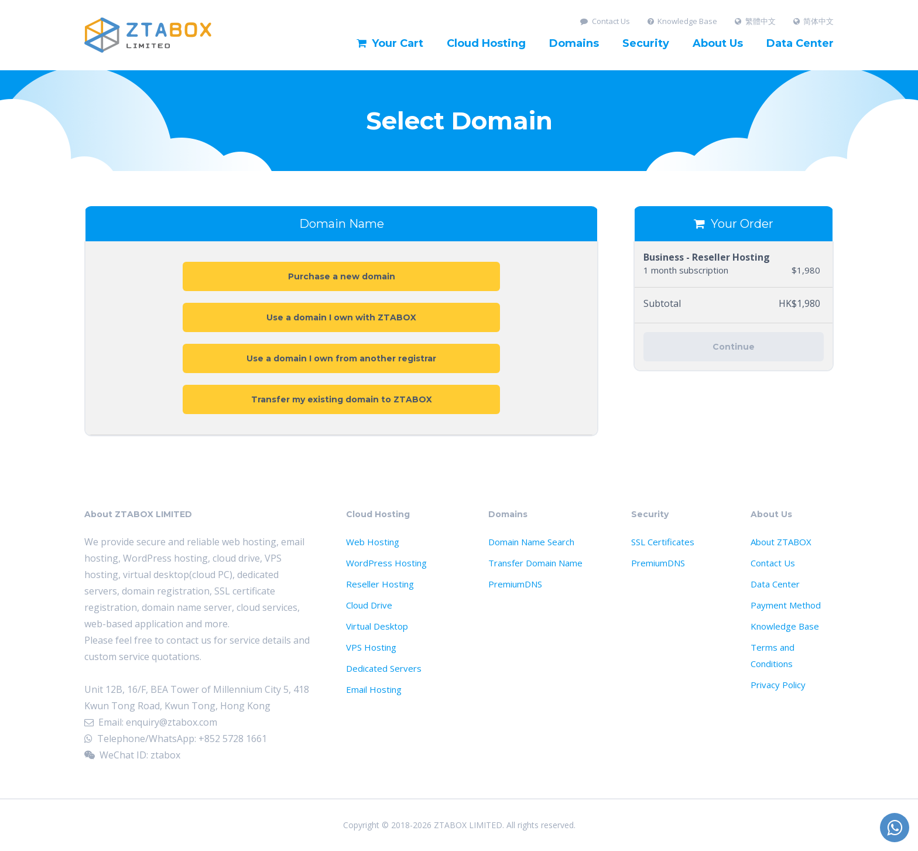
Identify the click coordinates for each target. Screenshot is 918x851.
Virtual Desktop (377, 626)
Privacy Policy (778, 685)
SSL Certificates (662, 542)
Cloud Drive (369, 605)
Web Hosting (372, 542)
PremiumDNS (515, 584)
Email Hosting (374, 689)
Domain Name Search (531, 542)
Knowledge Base (683, 21)
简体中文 (813, 21)
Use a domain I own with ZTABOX (341, 317)
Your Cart (390, 43)
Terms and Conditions (772, 655)
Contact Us (605, 21)
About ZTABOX (781, 542)
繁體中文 (755, 21)
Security (645, 43)
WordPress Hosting (386, 563)
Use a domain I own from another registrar (341, 358)
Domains (574, 43)
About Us (718, 43)
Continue (734, 346)
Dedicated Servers (384, 668)
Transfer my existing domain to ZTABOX (341, 399)
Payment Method (786, 605)
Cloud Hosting (486, 43)
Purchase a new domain (341, 276)
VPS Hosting (371, 647)
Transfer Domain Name (535, 563)
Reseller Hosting (380, 584)
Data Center (800, 43)
